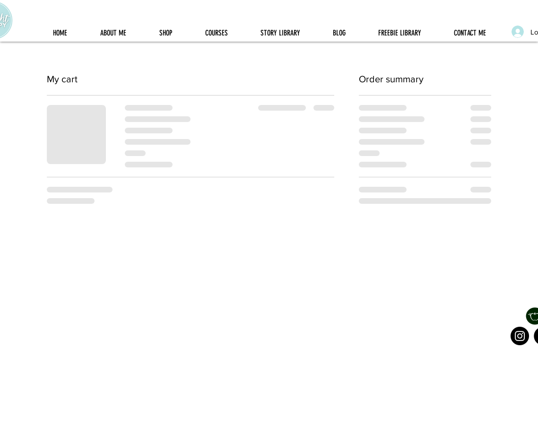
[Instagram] (520, 336)
